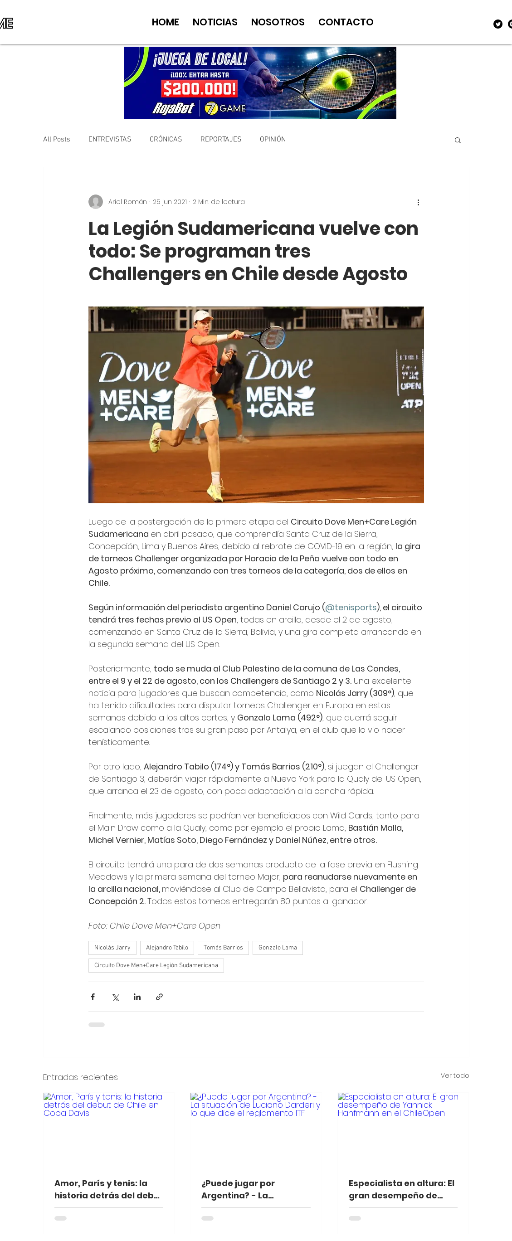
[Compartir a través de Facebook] (92, 997)
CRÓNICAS (166, 139)
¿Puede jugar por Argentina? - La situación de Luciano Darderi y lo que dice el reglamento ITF (250, 1190)
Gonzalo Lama (277, 948)
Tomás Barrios (223, 948)
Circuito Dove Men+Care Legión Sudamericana (156, 965)
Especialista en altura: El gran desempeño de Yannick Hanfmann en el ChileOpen (401, 1190)
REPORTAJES (221, 139)
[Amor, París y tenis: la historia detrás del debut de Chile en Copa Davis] (109, 1129)
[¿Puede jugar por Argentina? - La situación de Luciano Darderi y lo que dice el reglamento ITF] (256, 1129)
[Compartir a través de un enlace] (159, 997)
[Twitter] (497, 24)
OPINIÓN (273, 139)
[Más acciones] (418, 201)
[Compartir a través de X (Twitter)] (115, 997)
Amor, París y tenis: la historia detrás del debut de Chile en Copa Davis (108, 1190)
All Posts (56, 139)
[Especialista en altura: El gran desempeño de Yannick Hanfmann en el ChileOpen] (403, 1129)
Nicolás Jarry (112, 948)
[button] (457, 139)
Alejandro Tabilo (167, 948)
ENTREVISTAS (110, 139)
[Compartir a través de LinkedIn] (137, 997)
